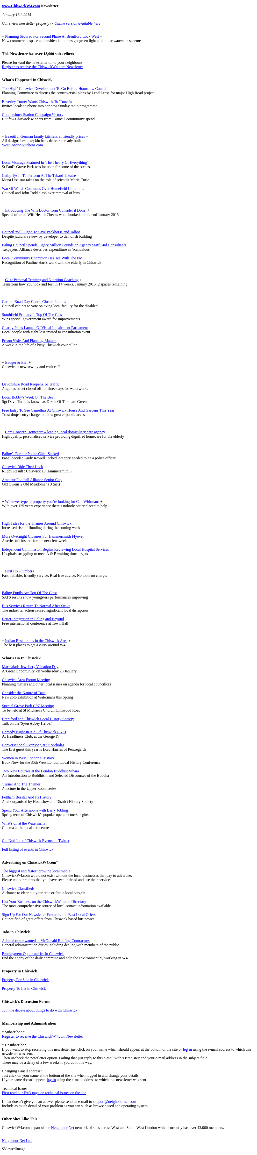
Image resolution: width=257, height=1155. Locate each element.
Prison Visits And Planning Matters (29, 341)
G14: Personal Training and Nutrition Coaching (42, 280)
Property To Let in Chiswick (24, 988)
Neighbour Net (62, 1128)
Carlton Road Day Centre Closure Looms (34, 301)
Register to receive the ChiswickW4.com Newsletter (42, 67)
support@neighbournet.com (114, 1101)
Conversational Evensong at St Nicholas (33, 745)
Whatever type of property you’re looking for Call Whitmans (52, 501)
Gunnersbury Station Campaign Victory (32, 115)
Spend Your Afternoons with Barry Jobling (35, 810)
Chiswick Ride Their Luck (22, 467)
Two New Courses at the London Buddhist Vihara (40, 771)
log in (187, 1049)
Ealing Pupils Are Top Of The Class (29, 593)
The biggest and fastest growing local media (36, 871)
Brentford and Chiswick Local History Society (38, 719)
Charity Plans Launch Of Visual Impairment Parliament (45, 328)
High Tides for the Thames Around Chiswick (36, 523)
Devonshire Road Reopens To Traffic (30, 384)
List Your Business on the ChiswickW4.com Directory (44, 901)
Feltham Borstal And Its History (26, 797)
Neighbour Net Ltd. (17, 1141)
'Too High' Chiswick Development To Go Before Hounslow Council (54, 88)
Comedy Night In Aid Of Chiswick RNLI (34, 732)
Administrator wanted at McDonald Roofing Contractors (46, 941)
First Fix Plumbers (19, 571)
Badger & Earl (17, 362)
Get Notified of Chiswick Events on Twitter (35, 841)
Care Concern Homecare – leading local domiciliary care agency (55, 432)
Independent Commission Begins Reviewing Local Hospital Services (55, 549)
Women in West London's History (28, 758)
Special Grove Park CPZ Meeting (28, 706)
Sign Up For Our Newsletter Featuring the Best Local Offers (49, 915)
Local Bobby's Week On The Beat (28, 397)
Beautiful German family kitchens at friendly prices (45, 136)
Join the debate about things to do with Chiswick (39, 1010)
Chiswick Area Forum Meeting (26, 680)
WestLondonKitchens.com (22, 145)
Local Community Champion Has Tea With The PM (42, 258)
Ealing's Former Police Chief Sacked (30, 454)
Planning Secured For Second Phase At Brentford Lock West (52, 36)
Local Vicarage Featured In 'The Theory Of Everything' (45, 162)
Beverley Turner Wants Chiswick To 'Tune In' (37, 102)
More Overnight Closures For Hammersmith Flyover (43, 536)
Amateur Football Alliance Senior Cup (32, 480)
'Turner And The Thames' (21, 784)
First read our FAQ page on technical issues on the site (44, 1093)
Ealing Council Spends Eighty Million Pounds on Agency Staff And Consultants (64, 245)
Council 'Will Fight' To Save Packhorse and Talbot (41, 232)
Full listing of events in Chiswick (27, 849)
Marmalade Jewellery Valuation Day (30, 667)
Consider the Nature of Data (23, 693)
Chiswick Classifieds (18, 888)
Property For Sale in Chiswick (25, 980)
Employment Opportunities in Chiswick (33, 954)
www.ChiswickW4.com (21, 6)
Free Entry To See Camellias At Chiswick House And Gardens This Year (58, 410)
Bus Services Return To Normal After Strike (36, 606)
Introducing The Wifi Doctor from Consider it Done (45, 210)
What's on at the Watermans (23, 823)
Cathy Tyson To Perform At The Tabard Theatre (39, 175)
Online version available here (77, 23)
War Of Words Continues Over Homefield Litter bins (43, 188)
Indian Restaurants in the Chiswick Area (36, 641)
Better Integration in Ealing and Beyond (33, 619)
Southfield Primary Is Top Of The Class (32, 315)
